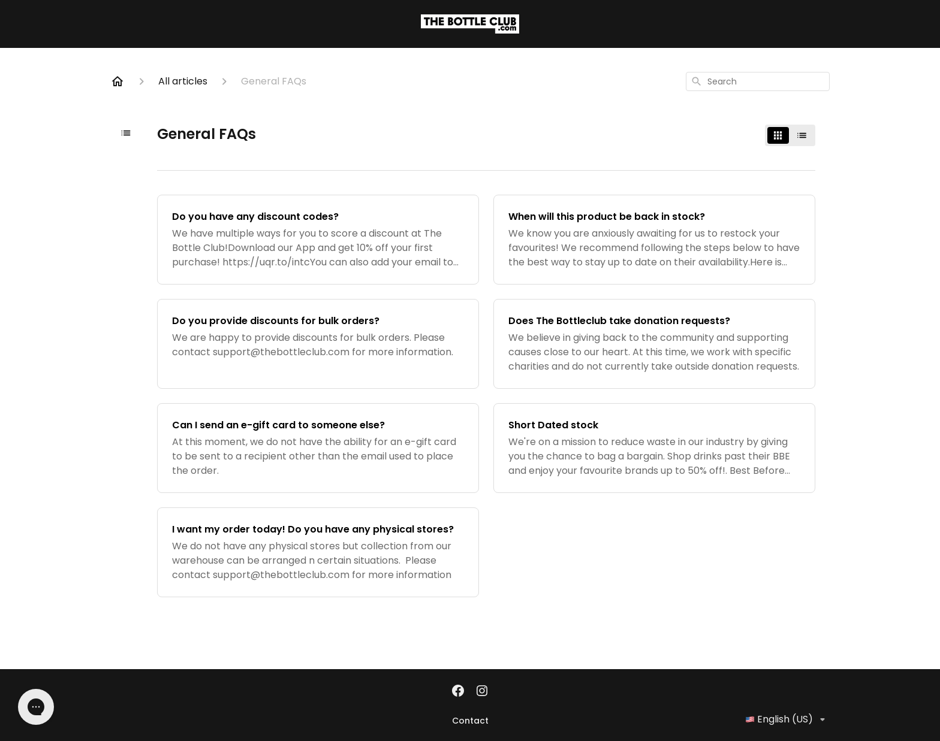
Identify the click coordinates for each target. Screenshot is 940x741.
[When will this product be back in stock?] (654, 240)
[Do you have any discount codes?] (318, 240)
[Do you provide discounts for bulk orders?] (318, 344)
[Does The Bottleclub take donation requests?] (654, 344)
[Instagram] (482, 691)
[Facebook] (458, 691)
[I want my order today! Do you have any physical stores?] (318, 552)
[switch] (790, 135)
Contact (470, 721)
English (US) (787, 719)
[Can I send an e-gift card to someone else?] (318, 448)
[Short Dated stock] (654, 448)
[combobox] (758, 81)
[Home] (117, 81)
